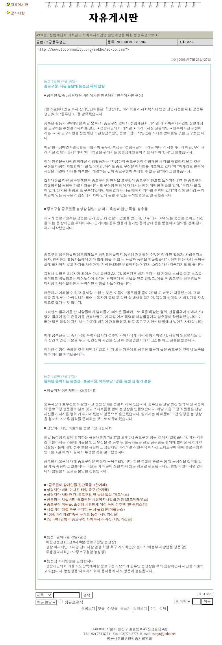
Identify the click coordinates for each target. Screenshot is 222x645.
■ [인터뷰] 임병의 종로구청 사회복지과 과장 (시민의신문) (88, 520)
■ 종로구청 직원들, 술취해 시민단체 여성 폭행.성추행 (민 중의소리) (95, 505)
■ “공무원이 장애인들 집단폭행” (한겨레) (75, 486)
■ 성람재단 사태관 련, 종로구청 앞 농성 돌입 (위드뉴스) (86, 495)
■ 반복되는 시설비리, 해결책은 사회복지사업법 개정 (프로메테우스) (96, 500)
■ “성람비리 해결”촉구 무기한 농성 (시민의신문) (81, 515)
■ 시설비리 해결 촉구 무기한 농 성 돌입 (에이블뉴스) (84, 510)
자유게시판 (19, 5)
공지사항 (17, 13)
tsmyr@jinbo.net (164, 635)
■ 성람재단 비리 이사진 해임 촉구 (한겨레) (76, 491)
